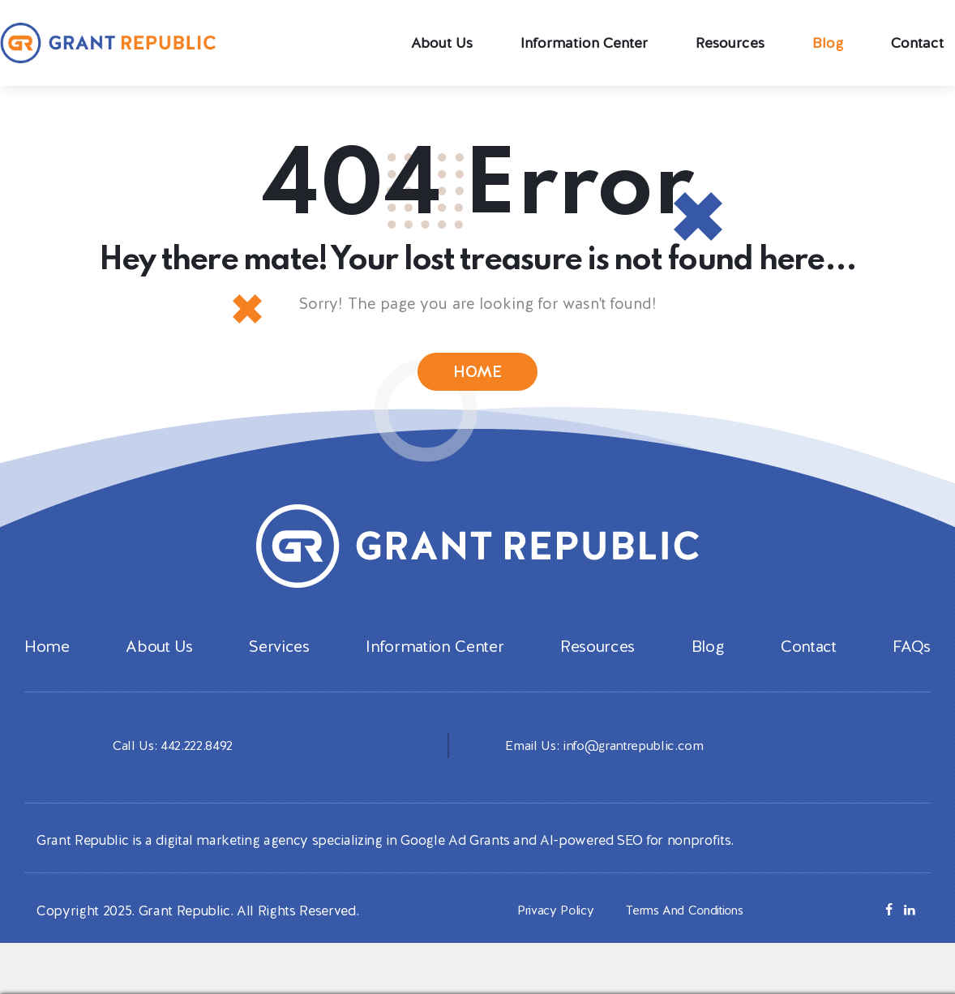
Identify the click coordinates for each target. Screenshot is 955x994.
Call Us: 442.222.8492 (176, 765)
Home (47, 667)
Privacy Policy (550, 930)
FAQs (912, 667)
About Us (159, 667)
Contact (809, 667)
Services (279, 667)
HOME (477, 372)
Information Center (434, 667)
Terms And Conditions (688, 930)
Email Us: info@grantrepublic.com (610, 765)
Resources (597, 667)
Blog (708, 667)
